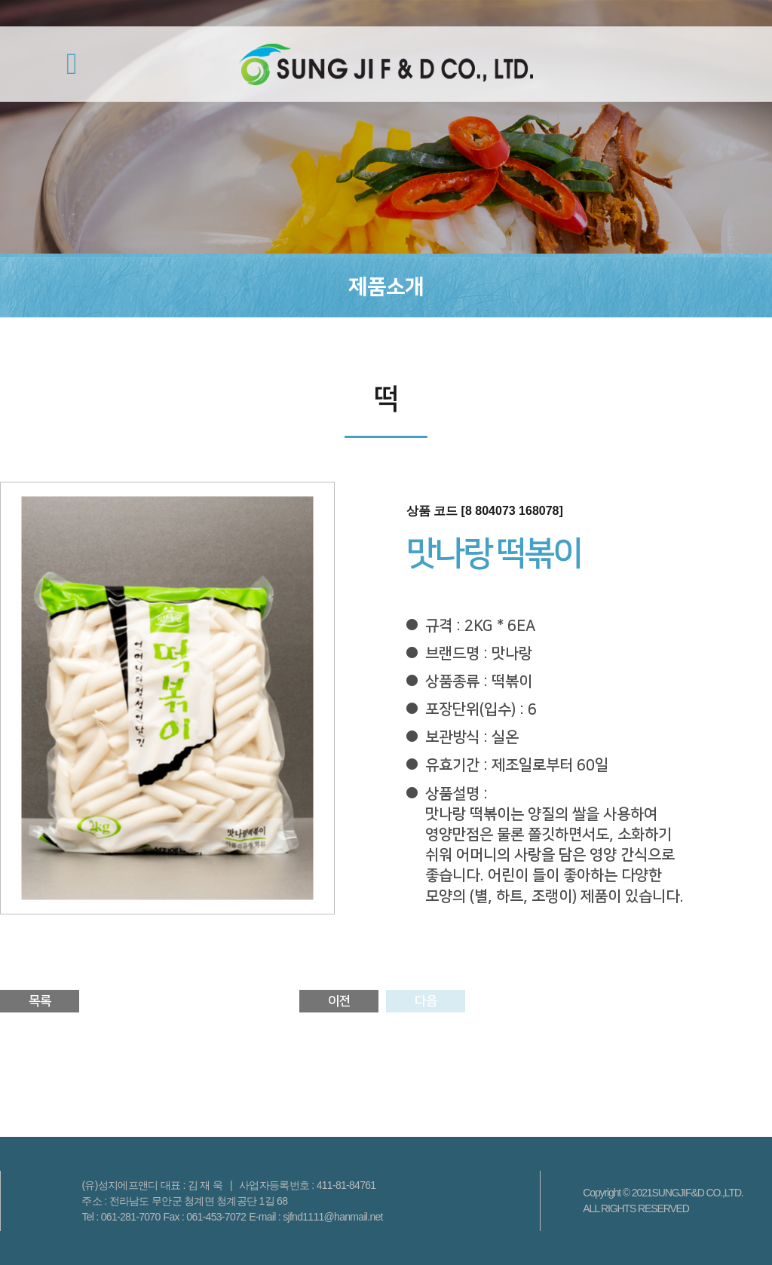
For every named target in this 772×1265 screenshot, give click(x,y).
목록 (40, 1001)
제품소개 (386, 287)
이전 (339, 1001)
